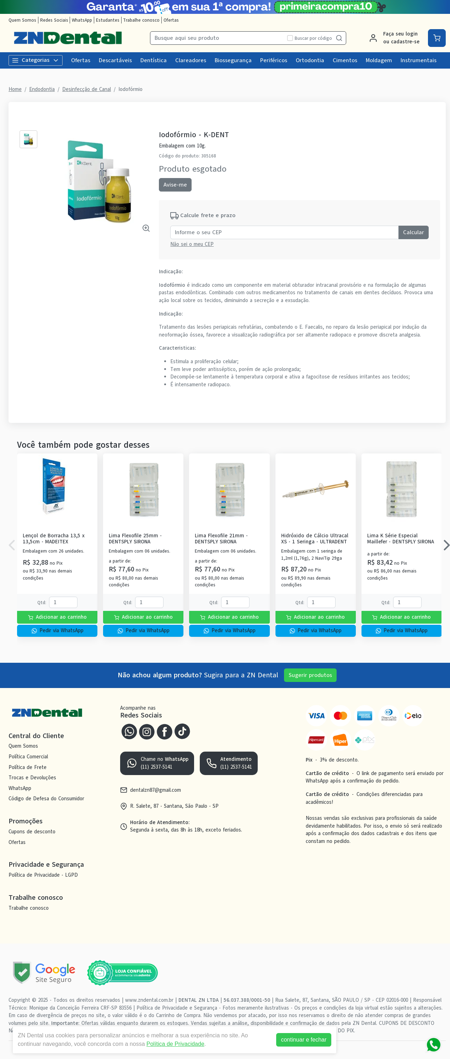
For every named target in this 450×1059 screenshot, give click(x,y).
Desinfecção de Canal (86, 89)
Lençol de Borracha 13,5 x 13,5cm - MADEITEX (54, 539)
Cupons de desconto (32, 831)
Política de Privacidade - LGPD (43, 874)
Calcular (413, 232)
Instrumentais (418, 60)
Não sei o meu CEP (192, 244)
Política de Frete (28, 767)
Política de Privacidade (175, 1044)
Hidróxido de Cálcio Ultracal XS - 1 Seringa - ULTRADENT (314, 539)
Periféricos (273, 60)
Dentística (153, 60)
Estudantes (107, 20)
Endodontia (42, 89)
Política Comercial (28, 756)
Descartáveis (115, 60)
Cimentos (345, 60)
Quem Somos (22, 20)
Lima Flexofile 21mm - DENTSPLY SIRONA (221, 539)
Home (15, 89)
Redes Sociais (54, 20)
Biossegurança (233, 60)
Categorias (35, 60)
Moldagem (379, 60)
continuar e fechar (303, 1040)
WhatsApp (82, 20)
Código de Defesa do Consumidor (46, 798)
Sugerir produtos (310, 675)
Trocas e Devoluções (32, 777)
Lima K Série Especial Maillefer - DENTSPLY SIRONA (400, 539)
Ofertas (171, 20)
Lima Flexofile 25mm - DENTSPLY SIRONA (135, 539)
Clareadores (190, 60)
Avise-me (175, 185)
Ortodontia (310, 60)
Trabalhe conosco (141, 20)
